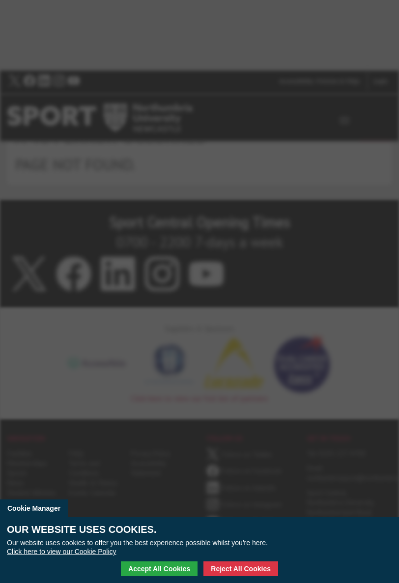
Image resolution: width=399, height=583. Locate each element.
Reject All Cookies (241, 569)
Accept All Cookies (159, 569)
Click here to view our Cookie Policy (61, 551)
